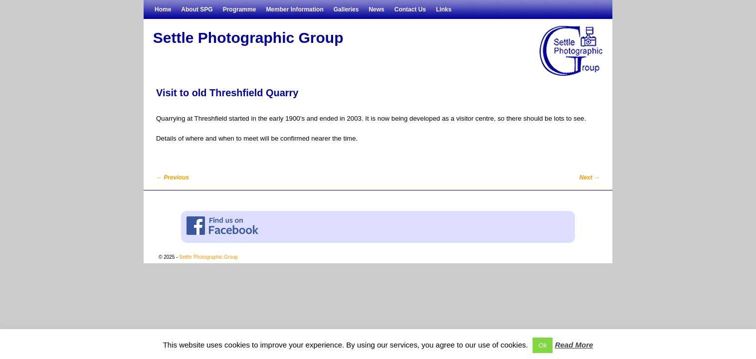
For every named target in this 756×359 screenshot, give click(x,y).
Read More (574, 345)
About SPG (196, 9)
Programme (239, 9)
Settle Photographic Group (248, 37)
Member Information (294, 9)
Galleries (346, 9)
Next (589, 177)
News (376, 9)
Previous (172, 177)
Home (163, 9)
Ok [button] (543, 345)
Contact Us (410, 9)
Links (443, 9)
